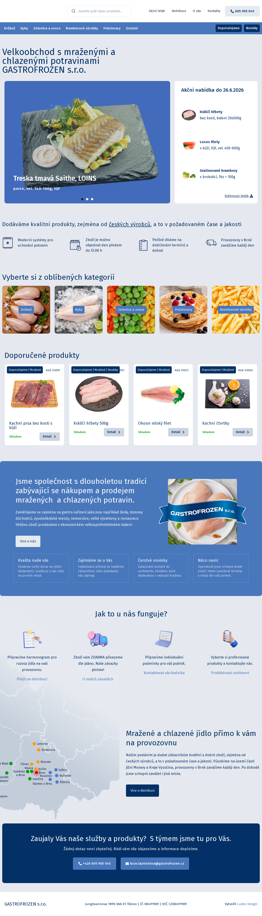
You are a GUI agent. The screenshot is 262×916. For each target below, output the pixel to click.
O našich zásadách (98, 679)
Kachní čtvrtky (215, 423)
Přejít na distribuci (32, 679)
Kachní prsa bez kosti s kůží (30, 425)
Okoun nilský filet (154, 423)
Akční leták (157, 11)
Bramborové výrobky (86, 28)
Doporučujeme (18, 369)
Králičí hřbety (211, 112)
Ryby (26, 28)
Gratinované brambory (218, 170)
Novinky (113, 369)
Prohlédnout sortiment (230, 673)
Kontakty (214, 11)
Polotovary (118, 28)
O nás (197, 11)
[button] (82, 199)
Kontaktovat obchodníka (164, 673)
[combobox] (99, 11)
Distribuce (179, 11)
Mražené (35, 369)
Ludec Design (247, 904)
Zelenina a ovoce (50, 28)
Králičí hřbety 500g (91, 423)
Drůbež (10, 28)
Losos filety (210, 142)
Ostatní (139, 28)
